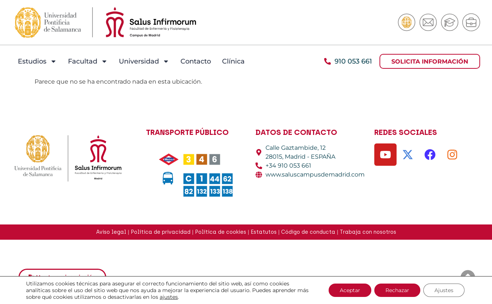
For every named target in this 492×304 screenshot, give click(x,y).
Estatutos (264, 232)
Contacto (195, 61)
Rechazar (397, 290)
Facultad (88, 61)
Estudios (37, 61)
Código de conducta (308, 232)
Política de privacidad (160, 232)
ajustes (169, 297)
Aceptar (350, 290)
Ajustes (443, 290)
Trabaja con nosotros (368, 232)
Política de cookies (220, 232)
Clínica (233, 61)
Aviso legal (111, 232)
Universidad (144, 61)
